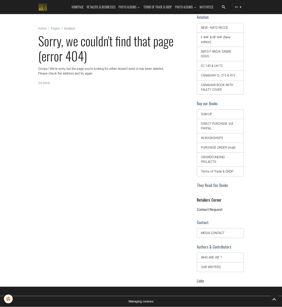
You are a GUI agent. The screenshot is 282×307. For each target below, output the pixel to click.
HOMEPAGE (78, 7)
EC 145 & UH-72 (212, 66)
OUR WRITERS (211, 267)
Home (42, 28)
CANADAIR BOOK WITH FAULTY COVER (217, 87)
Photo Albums (128, 7)
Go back (44, 83)
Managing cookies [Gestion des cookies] (141, 301)
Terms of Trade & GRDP (157, 7)
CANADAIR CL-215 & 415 (218, 75)
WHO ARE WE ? (211, 257)
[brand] (43, 7)
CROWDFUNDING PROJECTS (213, 159)
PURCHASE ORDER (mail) (218, 147)
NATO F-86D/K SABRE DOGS (216, 54)
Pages (55, 28)
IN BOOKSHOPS (212, 138)
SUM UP (206, 114)
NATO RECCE (206, 7)
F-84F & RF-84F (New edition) (215, 39)
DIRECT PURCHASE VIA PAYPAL (217, 126)
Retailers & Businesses (101, 7)
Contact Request (209, 210)
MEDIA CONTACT (212, 233)
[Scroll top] (274, 299)
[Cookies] (8, 298)
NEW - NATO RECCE (214, 28)
